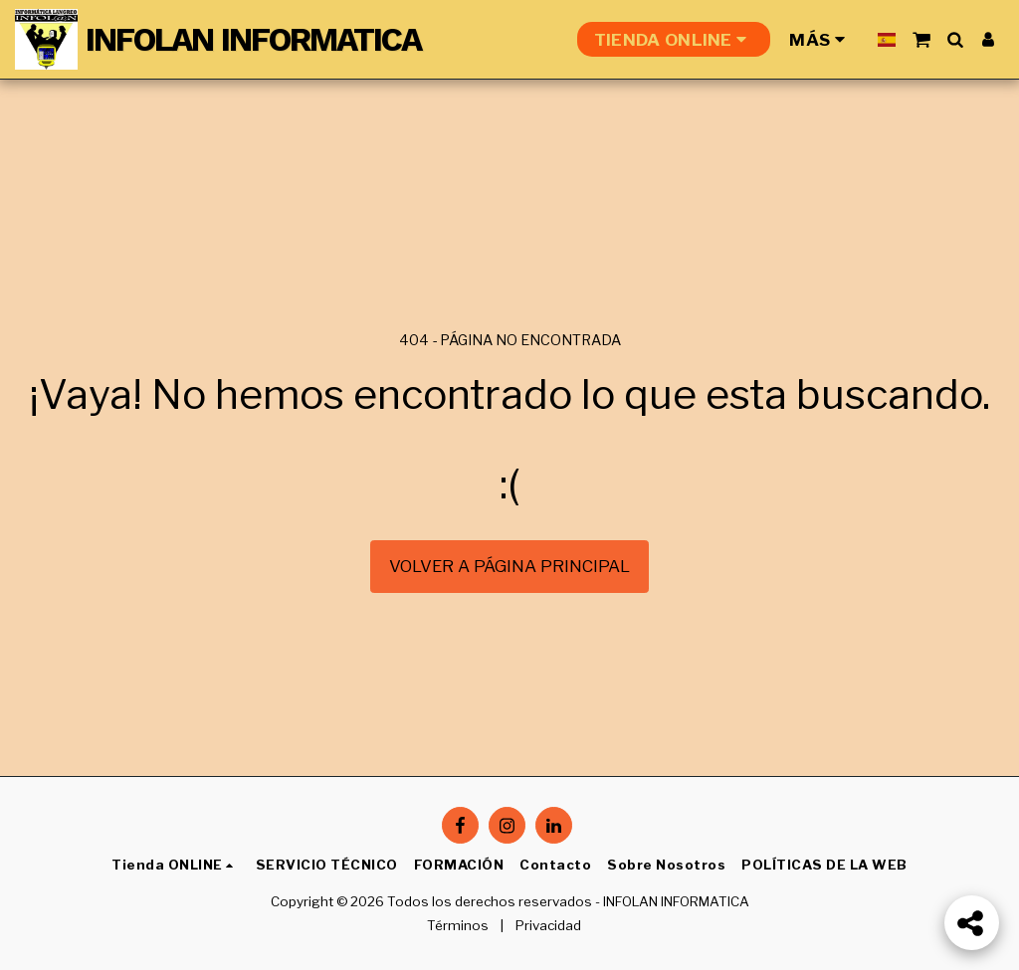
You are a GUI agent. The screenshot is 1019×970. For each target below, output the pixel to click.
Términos (458, 925)
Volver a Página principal (509, 566)
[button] (921, 39)
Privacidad (548, 925)
